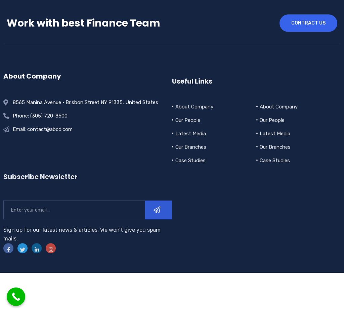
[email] (74, 222)
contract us (308, 23)
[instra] (51, 260)
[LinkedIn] (37, 260)
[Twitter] (22, 260)
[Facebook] (8, 260)
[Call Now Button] (16, 296)
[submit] (158, 222)
